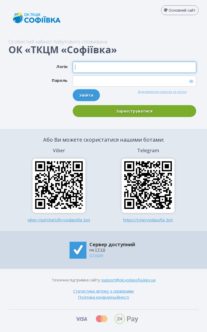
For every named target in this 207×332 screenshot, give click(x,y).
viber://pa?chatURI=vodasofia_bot (58, 219)
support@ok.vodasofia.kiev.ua (128, 279)
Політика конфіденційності (103, 297)
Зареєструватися (134, 111)
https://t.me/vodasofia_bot (148, 219)
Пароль (59, 80)
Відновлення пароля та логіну (162, 91)
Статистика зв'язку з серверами (103, 291)
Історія (96, 255)
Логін (61, 66)
